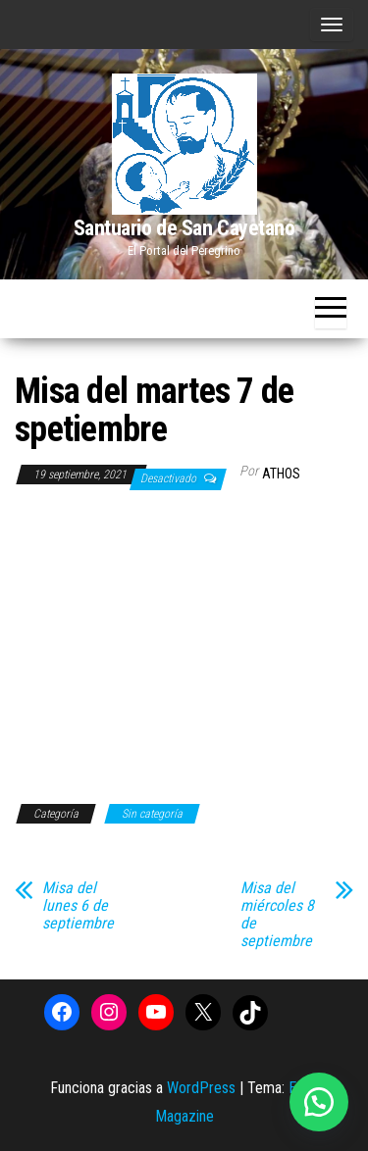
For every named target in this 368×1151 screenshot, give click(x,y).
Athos (281, 473)
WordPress (201, 1087)
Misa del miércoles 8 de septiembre (277, 914)
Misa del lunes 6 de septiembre (78, 905)
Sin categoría (152, 814)
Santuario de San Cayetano (184, 228)
